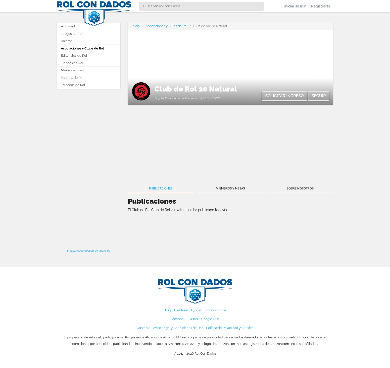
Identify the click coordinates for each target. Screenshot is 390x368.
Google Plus (210, 319)
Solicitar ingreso (284, 95)
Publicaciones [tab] (161, 188)
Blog (167, 310)
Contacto (143, 328)
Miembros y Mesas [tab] (230, 188)
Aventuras (181, 310)
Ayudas (196, 310)
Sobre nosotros (215, 310)
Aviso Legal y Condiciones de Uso (178, 328)
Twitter (193, 319)
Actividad (68, 26)
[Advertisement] (88, 167)
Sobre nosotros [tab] (300, 188)
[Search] (201, 6)
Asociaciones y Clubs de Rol (82, 48)
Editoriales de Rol (74, 55)
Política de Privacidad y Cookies (229, 328)
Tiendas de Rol (72, 63)
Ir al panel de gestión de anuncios (88, 250)
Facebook (178, 319)
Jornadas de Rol (73, 85)
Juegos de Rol (71, 34)
